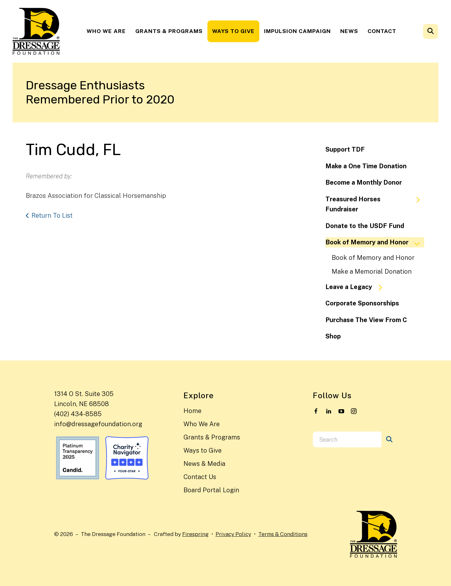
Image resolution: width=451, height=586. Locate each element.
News (349, 31)
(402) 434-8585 (78, 414)
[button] (430, 31)
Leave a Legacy (356, 287)
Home (192, 411)
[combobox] (347, 439)
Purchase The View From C (366, 320)
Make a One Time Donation (366, 166)
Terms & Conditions (282, 534)
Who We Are (106, 31)
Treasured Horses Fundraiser (375, 204)
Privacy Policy (233, 534)
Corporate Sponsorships (362, 303)
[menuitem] (106, 31)
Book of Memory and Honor (374, 242)
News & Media (204, 463)
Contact (382, 31)
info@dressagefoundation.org (98, 424)
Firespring (195, 534)
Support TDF (345, 149)
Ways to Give (233, 31)
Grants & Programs (169, 31)
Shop (333, 336)
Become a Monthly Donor (363, 182)
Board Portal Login (211, 490)
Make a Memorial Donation (372, 271)
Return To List (52, 215)
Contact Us (199, 477)
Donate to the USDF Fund (364, 226)
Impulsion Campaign (297, 31)
